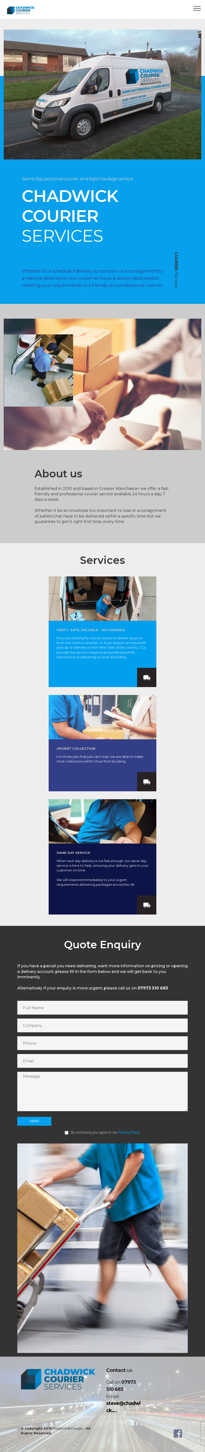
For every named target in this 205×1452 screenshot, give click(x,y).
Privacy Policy (128, 1132)
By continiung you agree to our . (102, 1132)
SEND (34, 1121)
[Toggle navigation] (197, 8)
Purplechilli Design (67, 1428)
